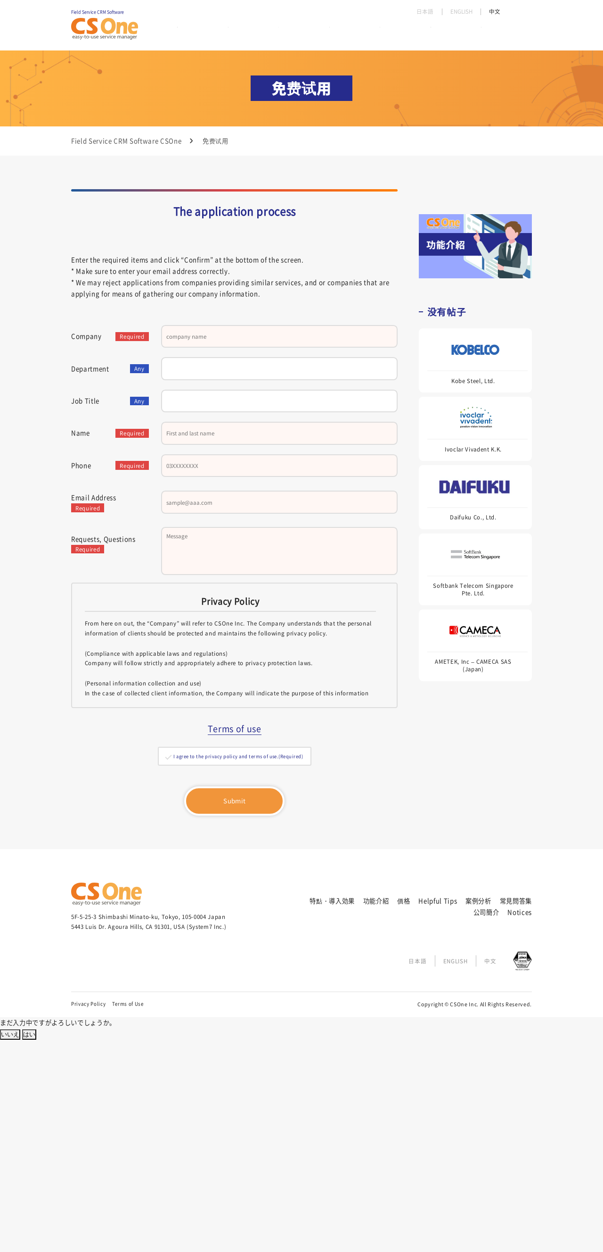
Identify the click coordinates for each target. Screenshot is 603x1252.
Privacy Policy (88, 1215)
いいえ (10, 1246)
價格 (296, 32)
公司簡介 (498, 32)
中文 (494, 11)
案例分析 (397, 32)
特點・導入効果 (199, 32)
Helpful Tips (344, 32)
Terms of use (234, 933)
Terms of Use (128, 1215)
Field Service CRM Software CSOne (126, 140)
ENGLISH (460, 11)
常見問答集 (448, 32)
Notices (519, 1123)
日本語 (422, 11)
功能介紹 (256, 32)
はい (29, 1246)
